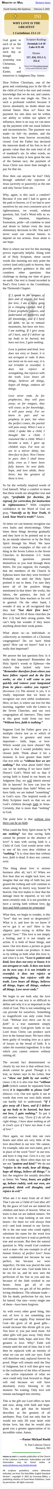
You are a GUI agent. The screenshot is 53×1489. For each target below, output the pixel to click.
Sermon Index (43, 2)
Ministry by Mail (12, 2)
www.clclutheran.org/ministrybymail (19, 1465)
